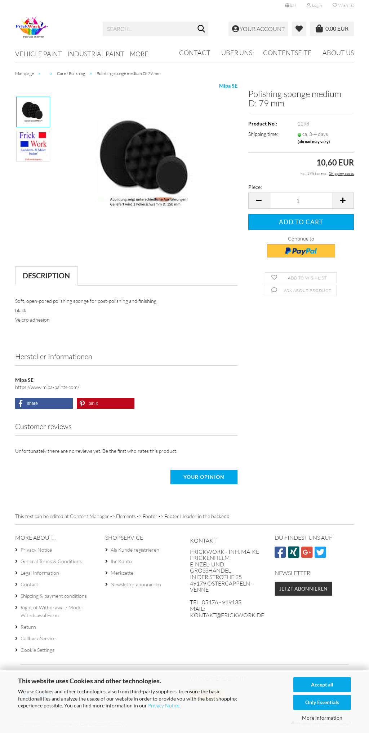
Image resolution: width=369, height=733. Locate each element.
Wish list (343, 5)
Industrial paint (95, 54)
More (139, 54)
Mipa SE (228, 86)
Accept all (322, 684)
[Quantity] (301, 201)
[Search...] (201, 29)
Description (46, 275)
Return (28, 627)
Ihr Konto (121, 561)
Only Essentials (322, 702)
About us (338, 53)
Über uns (236, 53)
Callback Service (38, 638)
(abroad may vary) (314, 141)
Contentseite (287, 53)
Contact (194, 53)
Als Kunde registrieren (135, 550)
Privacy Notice (163, 705)
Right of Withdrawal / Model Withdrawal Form (52, 611)
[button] (290, 5)
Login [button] (314, 5)
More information (322, 718)
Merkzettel (122, 573)
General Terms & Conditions (51, 561)
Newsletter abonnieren (136, 584)
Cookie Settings (37, 650)
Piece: (255, 187)
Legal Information (40, 573)
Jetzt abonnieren (303, 589)
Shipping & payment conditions (54, 596)
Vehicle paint (38, 54)
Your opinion (203, 477)
